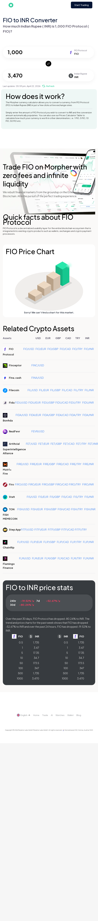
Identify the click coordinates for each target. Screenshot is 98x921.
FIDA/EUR (35, 415)
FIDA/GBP (48, 415)
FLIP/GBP (49, 542)
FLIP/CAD (63, 542)
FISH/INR (89, 509)
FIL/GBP (55, 390)
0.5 (21, 642)
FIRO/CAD (61, 484)
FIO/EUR (41, 349)
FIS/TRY (78, 496)
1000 (20, 678)
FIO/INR (89, 349)
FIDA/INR (88, 415)
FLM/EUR (37, 558)
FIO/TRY (77, 349)
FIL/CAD (67, 390)
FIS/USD (32, 496)
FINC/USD (37, 365)
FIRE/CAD (63, 464)
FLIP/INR (88, 542)
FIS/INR (89, 496)
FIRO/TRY (75, 484)
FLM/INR (88, 558)
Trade (45, 715)
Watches (60, 715)
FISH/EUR (37, 509)
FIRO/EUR (34, 484)
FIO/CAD (65, 349)
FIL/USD (33, 390)
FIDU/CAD (61, 402)
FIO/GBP (52, 349)
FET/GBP (56, 443)
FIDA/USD (22, 415)
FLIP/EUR (36, 542)
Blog (78, 715)
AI (52, 715)
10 (21, 657)
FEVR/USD (37, 431)
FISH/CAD (64, 509)
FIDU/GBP (48, 402)
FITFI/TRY (81, 529)
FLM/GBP (50, 558)
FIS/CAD (66, 496)
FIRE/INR (88, 464)
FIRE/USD (23, 464)
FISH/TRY (77, 509)
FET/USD (31, 443)
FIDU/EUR (34, 402)
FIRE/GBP (49, 464)
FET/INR (93, 443)
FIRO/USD (21, 484)
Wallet (70, 715)
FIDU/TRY (75, 402)
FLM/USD (25, 558)
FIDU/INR (88, 402)
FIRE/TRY (75, 464)
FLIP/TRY (76, 542)
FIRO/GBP (48, 484)
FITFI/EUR (40, 529)
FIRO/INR (88, 484)
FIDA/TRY (75, 415)
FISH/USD (23, 509)
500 (20, 673)
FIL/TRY (78, 390)
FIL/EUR (44, 390)
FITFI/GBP (54, 529)
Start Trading (81, 5)
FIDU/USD (21, 402)
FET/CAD (69, 443)
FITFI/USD (27, 529)
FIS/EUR (43, 496)
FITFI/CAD (67, 529)
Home (36, 715)
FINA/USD (37, 377)
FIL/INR (89, 390)
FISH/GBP (50, 509)
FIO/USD (28, 349)
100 (21, 668)
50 (21, 663)
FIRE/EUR (36, 464)
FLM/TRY (76, 558)
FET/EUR (43, 443)
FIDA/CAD (62, 415)
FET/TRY (81, 443)
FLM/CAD (63, 558)
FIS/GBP (55, 496)
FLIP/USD (23, 542)
